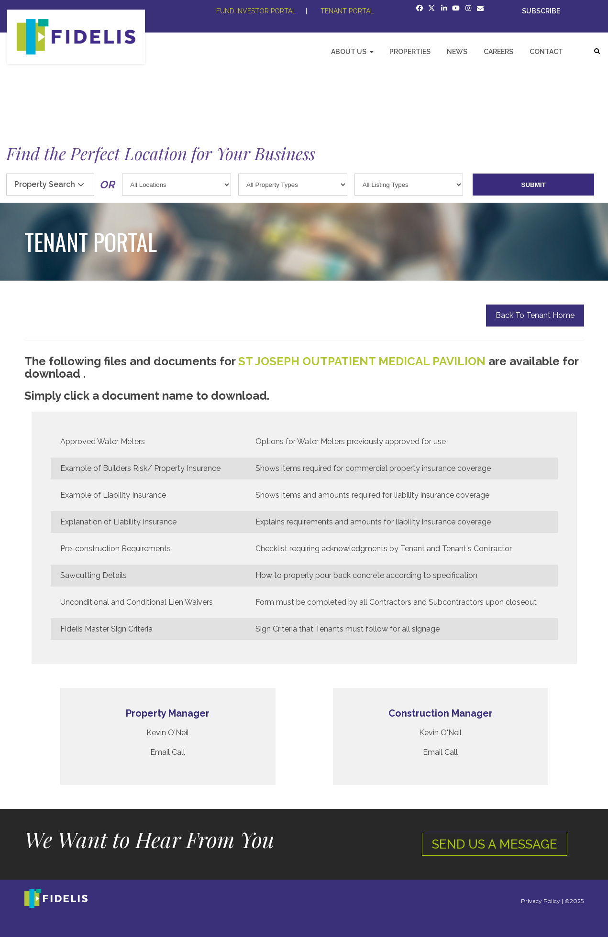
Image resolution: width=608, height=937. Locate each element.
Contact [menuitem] (546, 51)
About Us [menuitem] (348, 51)
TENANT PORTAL (347, 11)
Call (178, 752)
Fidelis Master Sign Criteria (106, 628)
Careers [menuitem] (498, 51)
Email (160, 752)
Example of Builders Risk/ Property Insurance (140, 468)
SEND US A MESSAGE (494, 844)
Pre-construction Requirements (115, 548)
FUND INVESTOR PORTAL (256, 11)
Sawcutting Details (93, 575)
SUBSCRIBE (542, 11)
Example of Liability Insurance (113, 495)
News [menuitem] (457, 51)
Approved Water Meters (102, 441)
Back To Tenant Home (535, 315)
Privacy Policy (540, 900)
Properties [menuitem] (410, 51)
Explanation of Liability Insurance (118, 521)
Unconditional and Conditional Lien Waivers (136, 602)
